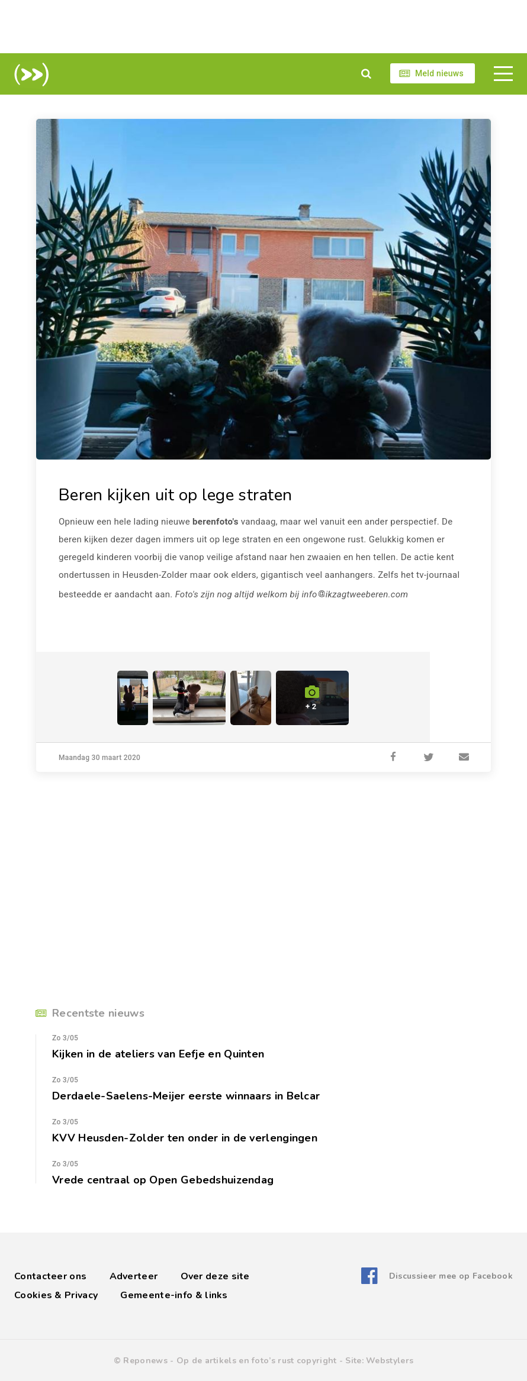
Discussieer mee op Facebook (451, 1276)
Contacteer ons (50, 1276)
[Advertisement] (263, 26)
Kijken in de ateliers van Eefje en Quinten (158, 1054)
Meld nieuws (439, 73)
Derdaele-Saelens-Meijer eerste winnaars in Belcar (186, 1096)
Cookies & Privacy (56, 1295)
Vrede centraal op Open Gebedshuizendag (163, 1180)
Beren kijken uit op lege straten (175, 495)
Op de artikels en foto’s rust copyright (256, 1360)
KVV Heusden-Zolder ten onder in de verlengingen (184, 1138)
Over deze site (215, 1276)
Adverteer (134, 1276)
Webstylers (389, 1360)
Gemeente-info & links (173, 1295)
